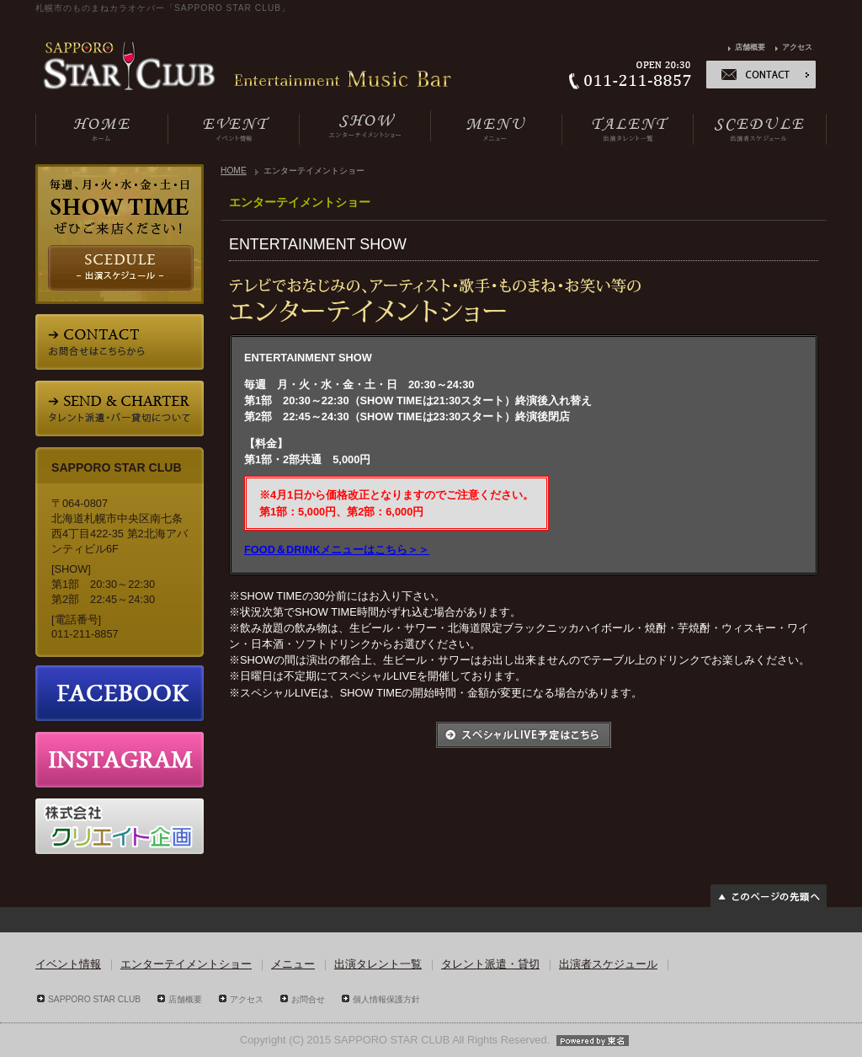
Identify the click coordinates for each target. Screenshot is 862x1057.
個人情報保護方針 (386, 999)
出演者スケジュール (608, 964)
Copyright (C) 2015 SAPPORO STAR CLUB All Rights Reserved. (431, 1039)
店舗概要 (750, 47)
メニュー (293, 964)
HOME (234, 170)
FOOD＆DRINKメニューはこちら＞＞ (337, 549)
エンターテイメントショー (186, 964)
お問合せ (308, 999)
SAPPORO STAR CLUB (94, 999)
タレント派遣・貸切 (490, 964)
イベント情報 (68, 964)
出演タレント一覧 (378, 964)
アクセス (797, 47)
